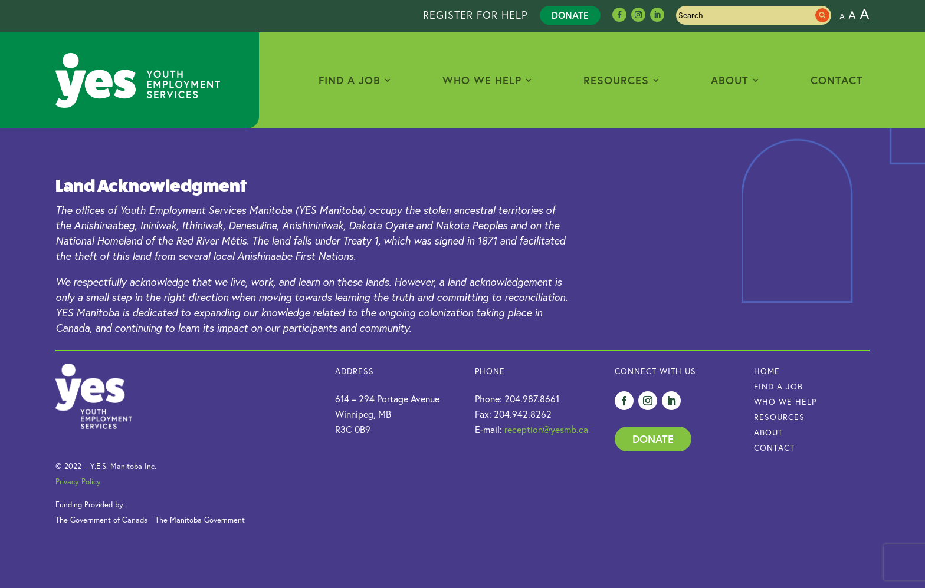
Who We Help (481, 80)
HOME (767, 371)
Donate (570, 15)
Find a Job (350, 80)
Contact (837, 80)
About (730, 80)
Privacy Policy (78, 481)
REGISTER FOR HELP (475, 15)
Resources (616, 80)
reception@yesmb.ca (546, 429)
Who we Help (785, 402)
